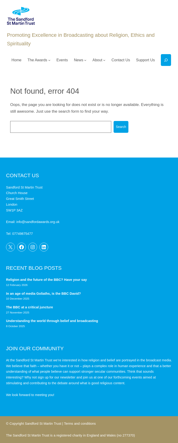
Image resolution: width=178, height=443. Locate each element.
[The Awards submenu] (49, 60)
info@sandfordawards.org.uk (37, 222)
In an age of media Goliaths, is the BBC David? (44, 293)
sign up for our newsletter (57, 377)
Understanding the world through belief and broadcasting (52, 321)
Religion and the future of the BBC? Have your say (46, 280)
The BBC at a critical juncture (29, 307)
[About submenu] (104, 60)
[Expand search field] (166, 60)
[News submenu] (85, 60)
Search (121, 127)
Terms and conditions (80, 423)
